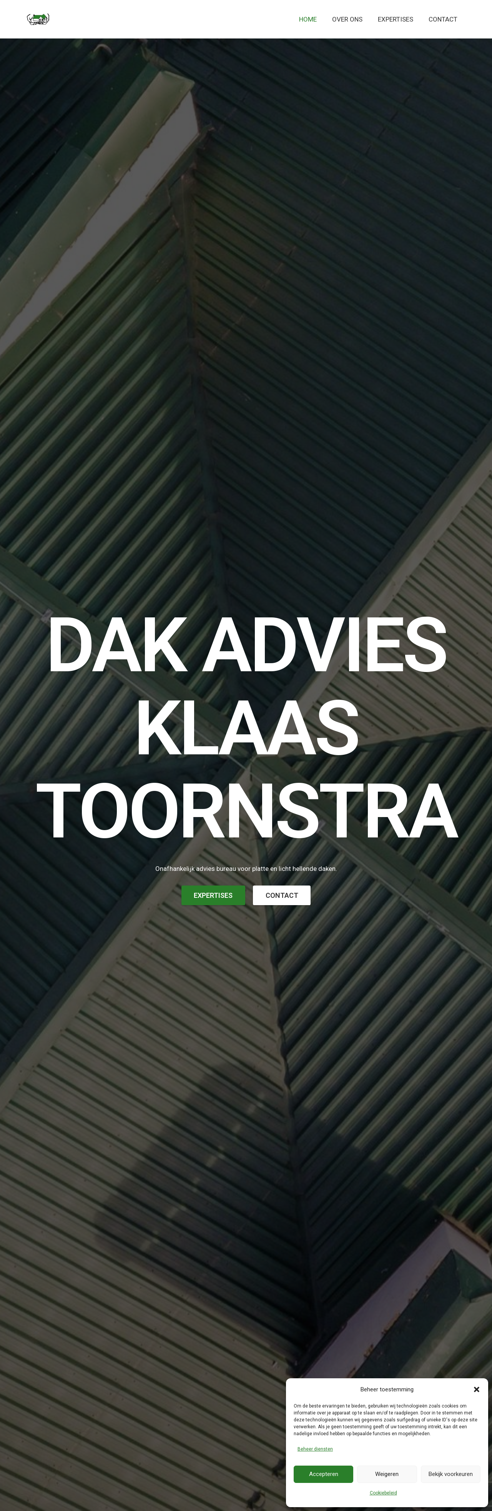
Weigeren (387, 1474)
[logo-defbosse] (38, 19)
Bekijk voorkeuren (451, 1474)
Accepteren (323, 1474)
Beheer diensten (315, 1449)
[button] (476, 1389)
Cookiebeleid (383, 1493)
